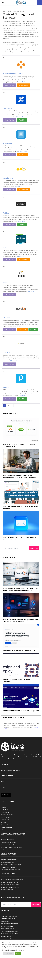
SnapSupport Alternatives (8, 844)
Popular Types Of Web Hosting (10, 884)
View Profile (22, 82)
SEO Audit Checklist (7, 926)
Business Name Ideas (7, 889)
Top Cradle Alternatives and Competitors (19, 650)
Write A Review (5, 817)
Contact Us (4, 809)
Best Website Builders (7, 862)
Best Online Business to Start (9, 933)
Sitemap (3, 822)
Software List (5, 819)
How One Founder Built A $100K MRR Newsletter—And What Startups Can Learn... (20, 476)
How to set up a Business (8, 938)
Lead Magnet (5, 921)
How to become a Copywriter (9, 931)
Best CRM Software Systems (9, 882)
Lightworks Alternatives (8, 850)
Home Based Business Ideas (9, 916)
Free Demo (22, 155)
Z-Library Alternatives (7, 839)
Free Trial (22, 120)
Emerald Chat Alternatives (8, 842)
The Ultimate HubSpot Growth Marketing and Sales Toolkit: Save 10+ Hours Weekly (21, 589)
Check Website (9, 85)
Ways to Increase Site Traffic (9, 923)
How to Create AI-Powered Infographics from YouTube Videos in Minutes (20, 620)
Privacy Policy (5, 812)
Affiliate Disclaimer (6, 827)
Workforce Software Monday (9, 859)
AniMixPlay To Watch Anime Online (11, 864)
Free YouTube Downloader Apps (10, 869)
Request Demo (23, 85)
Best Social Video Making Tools (10, 887)
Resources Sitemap (6, 824)
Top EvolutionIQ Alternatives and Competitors (21, 710)
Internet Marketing (6, 936)
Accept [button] (18, 953)
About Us (4, 807)
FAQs (2, 830)
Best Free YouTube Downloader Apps (12, 879)
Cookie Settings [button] (8, 953)
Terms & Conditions (7, 814)
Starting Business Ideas (8, 918)
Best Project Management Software (11, 847)
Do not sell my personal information (13, 950)
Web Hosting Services (7, 928)
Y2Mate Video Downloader (9, 867)
